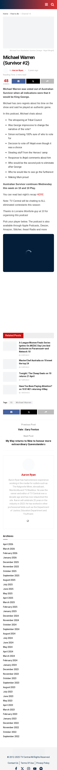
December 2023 (11, 669)
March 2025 (9, 602)
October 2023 (9, 678)
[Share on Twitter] (33, 81)
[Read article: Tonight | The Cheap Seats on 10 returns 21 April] (10, 377)
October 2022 (9, 732)
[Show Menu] (46, 4)
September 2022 (11, 736)
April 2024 (8, 651)
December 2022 (11, 723)
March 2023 (9, 709)
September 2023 (11, 683)
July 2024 (8, 638)
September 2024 (11, 629)
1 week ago (24, 393)
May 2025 (7, 593)
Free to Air (14, 14)
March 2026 (9, 549)
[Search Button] (52, 4)
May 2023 (7, 700)
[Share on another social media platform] (47, 81)
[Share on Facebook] (19, 81)
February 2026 (10, 553)
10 (11, 402)
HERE (40, 194)
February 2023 (10, 714)
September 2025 (11, 575)
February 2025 (10, 607)
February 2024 (10, 660)
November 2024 (11, 620)
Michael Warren (23, 402)
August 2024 (9, 633)
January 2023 (10, 718)
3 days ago (24, 355)
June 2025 (8, 589)
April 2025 (8, 598)
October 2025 (9, 571)
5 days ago (24, 367)
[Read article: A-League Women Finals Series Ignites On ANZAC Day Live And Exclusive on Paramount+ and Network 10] (10, 346)
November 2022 (11, 727)
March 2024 (9, 656)
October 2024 (9, 624)
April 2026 (8, 544)
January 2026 (10, 557)
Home (5, 14)
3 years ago (33, 70)
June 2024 (8, 642)
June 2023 (8, 696)
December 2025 (11, 562)
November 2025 (11, 566)
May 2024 (7, 647)
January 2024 (10, 665)
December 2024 (11, 616)
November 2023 (11, 674)
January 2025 (10, 611)
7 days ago (24, 380)
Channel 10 (26, 14)
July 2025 (8, 584)
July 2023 (8, 691)
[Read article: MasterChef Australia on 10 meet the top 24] (10, 364)
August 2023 (9, 687)
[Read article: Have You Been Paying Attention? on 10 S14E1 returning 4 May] (10, 390)
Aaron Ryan (17, 70)
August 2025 (9, 580)
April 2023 (8, 705)
